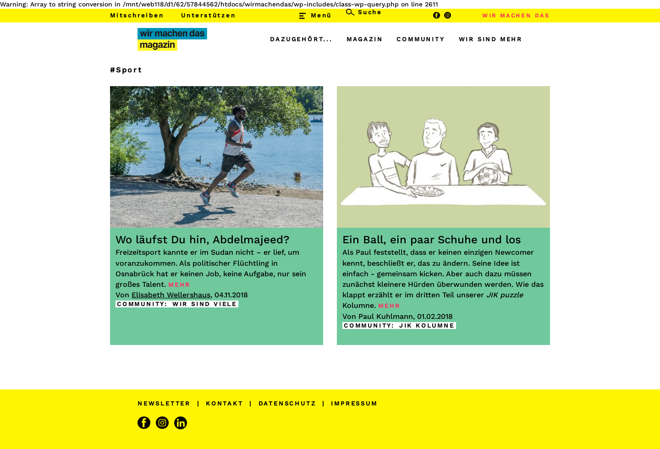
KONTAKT (224, 403)
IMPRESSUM (354, 403)
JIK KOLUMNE (427, 325)
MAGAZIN (364, 39)
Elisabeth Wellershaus (171, 294)
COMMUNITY (420, 39)
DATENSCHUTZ (287, 403)
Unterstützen (208, 15)
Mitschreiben (137, 15)
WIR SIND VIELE (204, 304)
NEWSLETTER (164, 403)
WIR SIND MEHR (490, 39)
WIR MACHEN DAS (516, 15)
